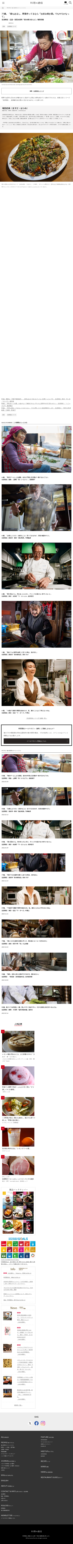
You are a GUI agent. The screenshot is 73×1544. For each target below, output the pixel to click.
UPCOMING (44, 1454)
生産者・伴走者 (5, 1449)
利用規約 (3, 1508)
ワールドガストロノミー (47, 1442)
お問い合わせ (4, 1500)
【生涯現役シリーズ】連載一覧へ (36, 718)
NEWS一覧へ (18, 1405)
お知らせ (3, 1498)
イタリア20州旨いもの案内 (7, 1463)
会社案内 (3, 1494)
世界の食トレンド (5, 1468)
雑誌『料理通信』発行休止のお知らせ (14, 1300)
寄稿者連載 (3, 1451)
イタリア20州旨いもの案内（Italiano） (10, 1465)
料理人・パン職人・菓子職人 (8, 1447)
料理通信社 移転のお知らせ (12, 1277)
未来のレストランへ (45, 1444)
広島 (4, 26)
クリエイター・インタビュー (8, 1453)
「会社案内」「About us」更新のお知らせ (19, 1273)
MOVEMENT (44, 1439)
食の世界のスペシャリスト (7, 1445)
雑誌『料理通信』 (5, 1496)
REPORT (43, 1456)
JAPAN (3, 1470)
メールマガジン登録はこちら (36, 741)
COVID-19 (43, 1446)
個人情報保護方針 (5, 1510)
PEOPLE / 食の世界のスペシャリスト (16, 8)
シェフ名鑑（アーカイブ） (7, 1456)
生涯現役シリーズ (12, 26)
